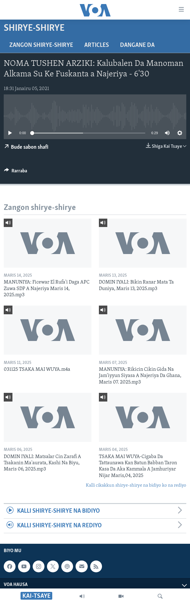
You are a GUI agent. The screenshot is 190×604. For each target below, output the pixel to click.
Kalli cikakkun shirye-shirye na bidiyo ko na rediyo (136, 485)
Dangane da (137, 45)
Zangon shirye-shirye (41, 45)
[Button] (15, 172)
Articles (96, 45)
